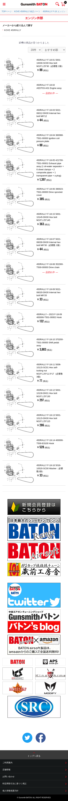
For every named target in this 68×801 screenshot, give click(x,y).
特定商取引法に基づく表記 (14, 783)
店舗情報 (6, 769)
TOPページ (7, 11)
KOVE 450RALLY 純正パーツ (27, 11)
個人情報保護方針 (10, 791)
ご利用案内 (7, 762)
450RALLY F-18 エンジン (54, 11)
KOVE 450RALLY (12, 30)
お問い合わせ (8, 776)
